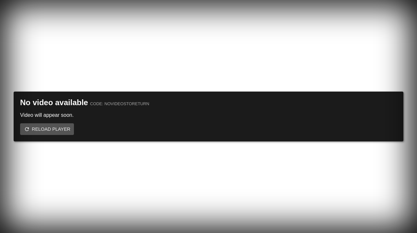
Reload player (51, 129)
